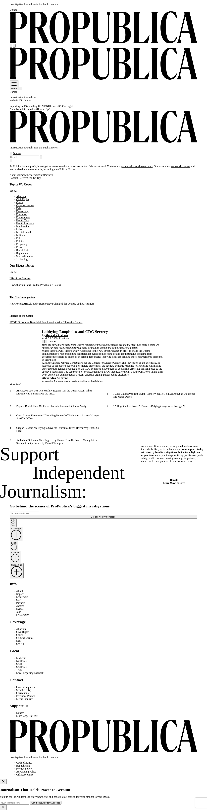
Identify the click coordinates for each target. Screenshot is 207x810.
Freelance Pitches (25, 696)
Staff (41, 175)
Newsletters (22, 109)
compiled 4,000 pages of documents (110, 368)
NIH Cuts (51, 106)
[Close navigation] (11, 160)
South (19, 664)
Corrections (22, 693)
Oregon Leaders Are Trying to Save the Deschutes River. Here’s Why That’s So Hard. (57, 429)
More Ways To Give (27, 715)
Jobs (18, 611)
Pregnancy (22, 244)
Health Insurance (25, 223)
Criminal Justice (25, 205)
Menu (14, 87)
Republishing (23, 765)
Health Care (22, 220)
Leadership (33, 175)
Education (21, 214)
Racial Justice (23, 250)
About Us (15, 175)
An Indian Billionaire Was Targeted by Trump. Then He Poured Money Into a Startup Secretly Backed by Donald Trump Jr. (56, 442)
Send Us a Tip (23, 690)
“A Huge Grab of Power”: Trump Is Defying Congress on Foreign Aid (149, 406)
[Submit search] (41, 157)
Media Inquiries (24, 699)
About (13, 109)
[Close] (3, 781)
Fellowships (22, 614)
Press (24, 177)
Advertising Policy (26, 771)
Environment (23, 217)
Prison (19, 247)
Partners (48, 175)
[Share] (43, 341)
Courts (19, 202)
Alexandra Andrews (56, 335)
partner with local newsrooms (137, 166)
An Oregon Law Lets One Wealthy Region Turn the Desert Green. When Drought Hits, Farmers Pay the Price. (54, 392)
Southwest (21, 667)
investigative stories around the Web (116, 344)
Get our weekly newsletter (103, 517)
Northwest (21, 661)
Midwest (21, 658)
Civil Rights (22, 199)
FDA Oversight (64, 106)
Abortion (21, 196)
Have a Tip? (43, 109)
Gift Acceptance (25, 774)
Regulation (22, 253)
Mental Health (24, 232)
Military (20, 235)
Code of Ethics (24, 762)
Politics (20, 241)
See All (13, 190)
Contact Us (16, 177)
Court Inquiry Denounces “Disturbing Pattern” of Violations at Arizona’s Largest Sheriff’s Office (58, 417)
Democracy (22, 211)
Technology (22, 259)
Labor (19, 229)
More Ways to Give (174, 483)
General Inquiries (25, 687)
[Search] (14, 46)
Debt (18, 208)
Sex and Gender (24, 256)
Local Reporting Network (30, 672)
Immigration (23, 226)
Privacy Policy (24, 768)
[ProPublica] (104, 42)
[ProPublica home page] (104, 751)
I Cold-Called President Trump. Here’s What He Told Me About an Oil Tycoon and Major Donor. (154, 395)
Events (20, 608)
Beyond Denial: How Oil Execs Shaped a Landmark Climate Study (51, 406)
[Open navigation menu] (11, 46)
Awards (20, 605)
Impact (23, 175)
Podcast (33, 109)
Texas (19, 670)
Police (19, 238)
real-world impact (180, 166)
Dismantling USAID (35, 106)
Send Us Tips (34, 177)
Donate (13, 9)
